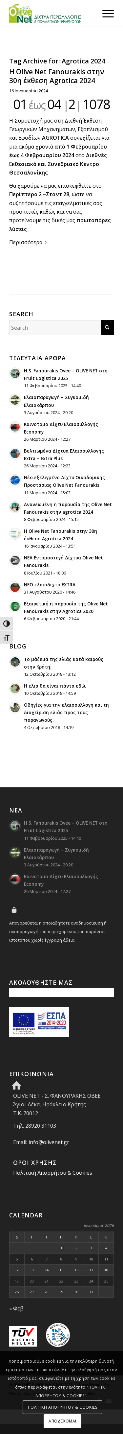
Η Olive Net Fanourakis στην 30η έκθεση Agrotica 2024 (56, 76)
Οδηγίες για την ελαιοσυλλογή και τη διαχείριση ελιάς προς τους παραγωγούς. (66, 712)
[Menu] (105, 13)
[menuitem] (105, 13)
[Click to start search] (107, 327)
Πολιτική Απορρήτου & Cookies (52, 1172)
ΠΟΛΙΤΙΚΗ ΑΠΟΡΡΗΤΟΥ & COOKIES (62, 1407)
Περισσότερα (29, 242)
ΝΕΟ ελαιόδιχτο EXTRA (49, 584)
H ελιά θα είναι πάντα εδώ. (55, 686)
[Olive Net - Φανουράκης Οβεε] (51, 13)
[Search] (61, 327)
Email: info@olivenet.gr (41, 1142)
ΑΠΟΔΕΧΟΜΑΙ (62, 1421)
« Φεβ (16, 1308)
